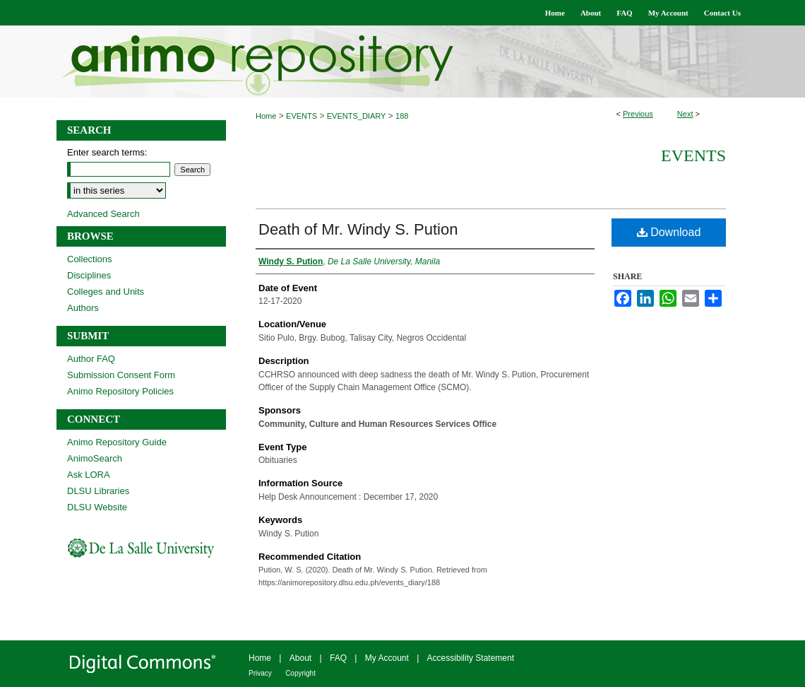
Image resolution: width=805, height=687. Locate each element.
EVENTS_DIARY (356, 116)
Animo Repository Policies (120, 391)
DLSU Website (97, 507)
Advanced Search (103, 214)
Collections (89, 259)
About (300, 658)
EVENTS (301, 116)
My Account (387, 658)
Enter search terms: (107, 152)
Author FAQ (91, 358)
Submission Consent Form (121, 375)
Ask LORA (88, 474)
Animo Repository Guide (117, 442)
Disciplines (89, 275)
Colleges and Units (105, 291)
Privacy (260, 673)
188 (401, 116)
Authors (83, 308)
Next (685, 114)
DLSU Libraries (98, 491)
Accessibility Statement (470, 658)
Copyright (300, 673)
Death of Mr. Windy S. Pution (358, 229)
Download (669, 232)
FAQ (338, 658)
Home (266, 116)
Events (693, 155)
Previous (638, 114)
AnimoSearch (94, 458)
